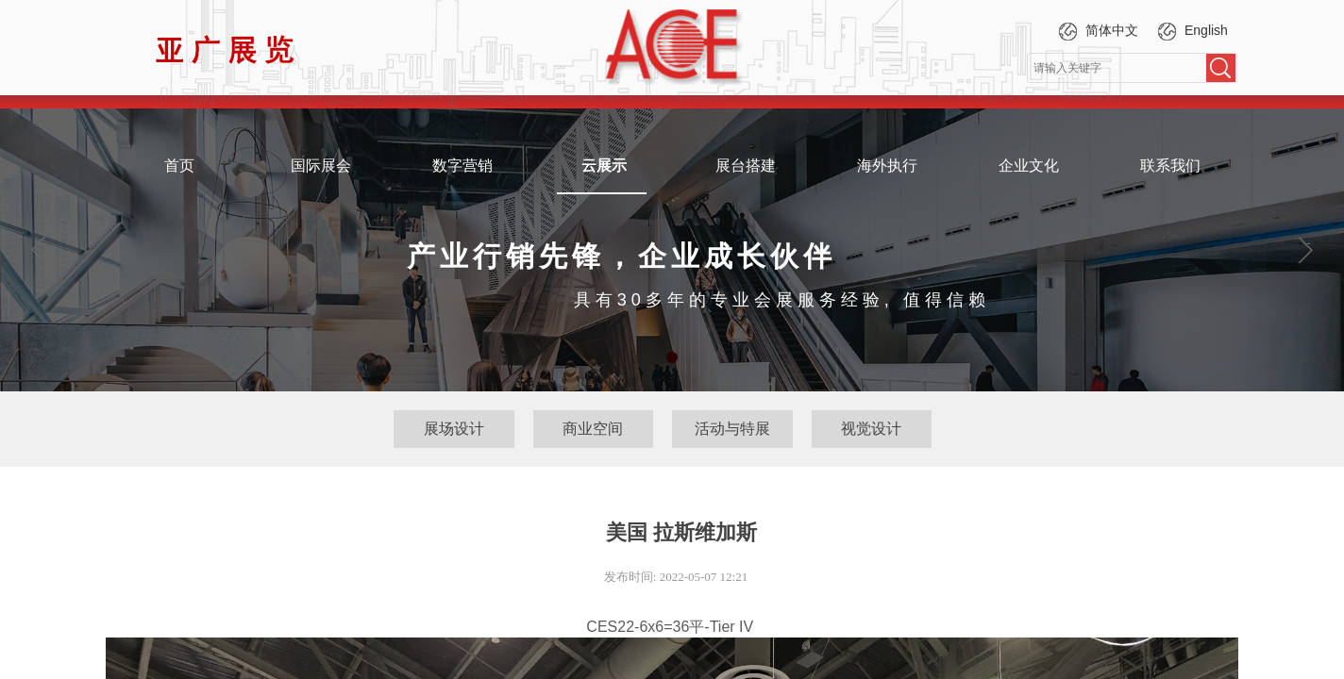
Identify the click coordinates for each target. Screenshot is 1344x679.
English (1191, 32)
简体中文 (1096, 32)
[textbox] (1117, 68)
